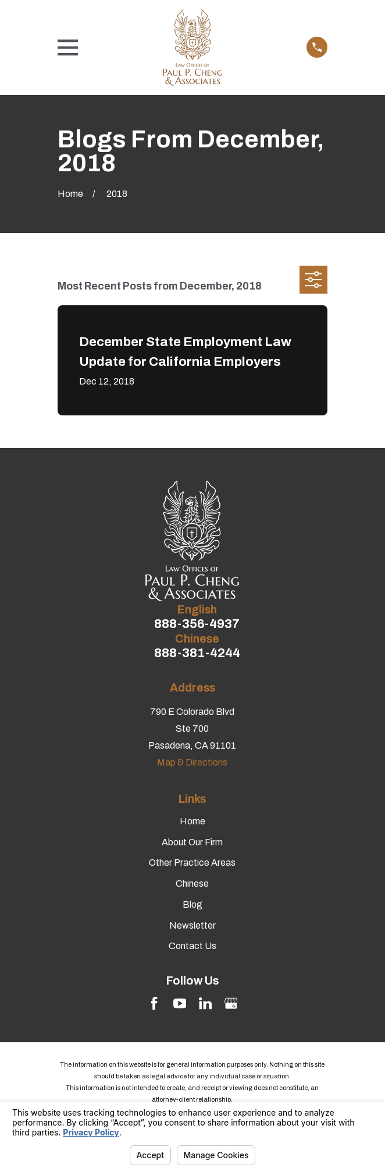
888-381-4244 (197, 653)
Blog (192, 904)
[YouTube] (179, 1003)
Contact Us (192, 946)
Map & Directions (192, 762)
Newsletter (192, 925)
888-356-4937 (197, 624)
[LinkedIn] (205, 1003)
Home (192, 821)
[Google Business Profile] (230, 1003)
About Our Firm (192, 842)
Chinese (192, 883)
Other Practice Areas (192, 862)
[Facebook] (154, 1003)
